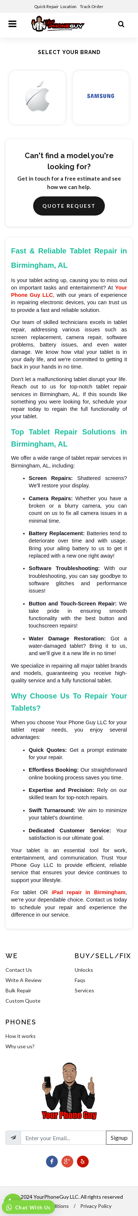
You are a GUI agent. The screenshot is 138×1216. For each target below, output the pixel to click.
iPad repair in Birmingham (88, 892)
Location (68, 6)
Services (84, 990)
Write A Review (24, 980)
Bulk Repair (18, 990)
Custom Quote (23, 1001)
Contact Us (19, 970)
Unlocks (84, 970)
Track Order (92, 6)
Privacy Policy (96, 1206)
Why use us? (20, 1046)
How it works (21, 1036)
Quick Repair (46, 6)
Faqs (80, 980)
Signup (119, 1137)
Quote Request (69, 206)
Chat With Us (32, 1207)
